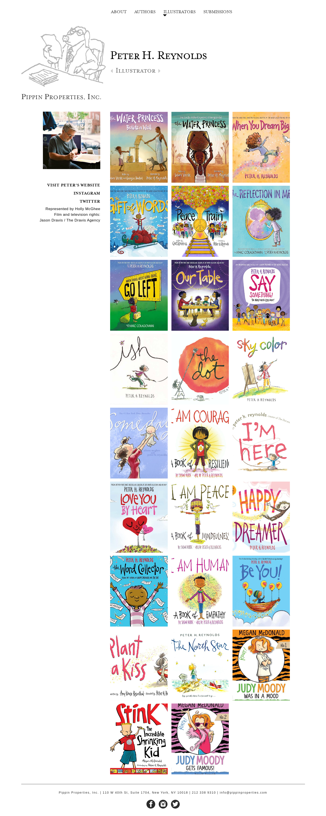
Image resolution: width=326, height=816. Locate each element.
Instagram (87, 192)
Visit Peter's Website (73, 184)
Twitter (90, 201)
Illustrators (180, 11)
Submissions (217, 11)
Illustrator (135, 72)
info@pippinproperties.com (243, 792)
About (119, 11)
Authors (144, 11)
